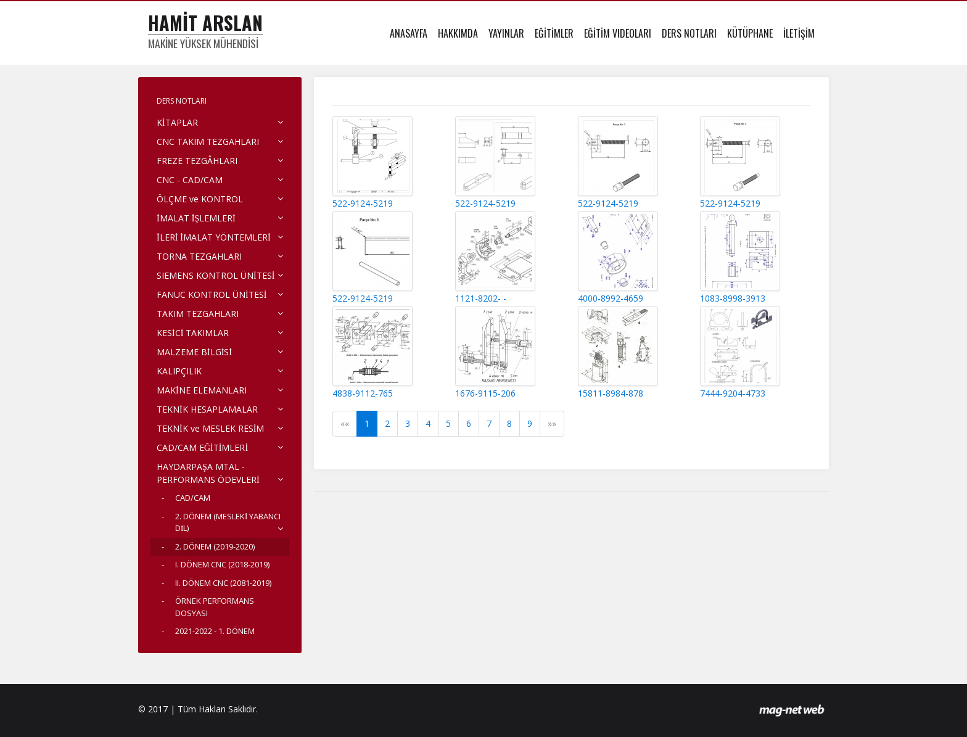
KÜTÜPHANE (750, 33)
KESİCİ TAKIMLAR (193, 333)
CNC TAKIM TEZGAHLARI (208, 141)
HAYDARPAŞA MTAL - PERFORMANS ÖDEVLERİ (208, 473)
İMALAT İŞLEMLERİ (196, 218)
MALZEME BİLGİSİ (194, 352)
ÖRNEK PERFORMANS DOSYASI (214, 607)
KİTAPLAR (177, 122)
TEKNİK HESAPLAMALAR (207, 409)
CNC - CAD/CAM (190, 180)
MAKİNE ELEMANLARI (202, 390)
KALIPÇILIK (179, 371)
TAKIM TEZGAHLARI (198, 313)
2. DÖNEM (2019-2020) (215, 546)
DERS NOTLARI (689, 33)
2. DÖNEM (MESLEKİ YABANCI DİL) (228, 522)
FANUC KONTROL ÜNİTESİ (211, 294)
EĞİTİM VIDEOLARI (617, 33)
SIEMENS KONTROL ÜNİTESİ (215, 275)
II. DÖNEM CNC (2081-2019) (223, 582)
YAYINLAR (506, 33)
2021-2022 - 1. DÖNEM (215, 630)
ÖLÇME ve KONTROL (200, 199)
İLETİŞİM (799, 33)
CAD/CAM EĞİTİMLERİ (202, 447)
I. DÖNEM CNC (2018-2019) (222, 564)
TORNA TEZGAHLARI (199, 256)
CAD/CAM (192, 497)
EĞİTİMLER (554, 33)
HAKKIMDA (458, 33)
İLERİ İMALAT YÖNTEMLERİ (214, 237)
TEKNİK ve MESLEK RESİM (210, 428)
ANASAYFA (408, 33)
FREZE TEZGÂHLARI (197, 161)
